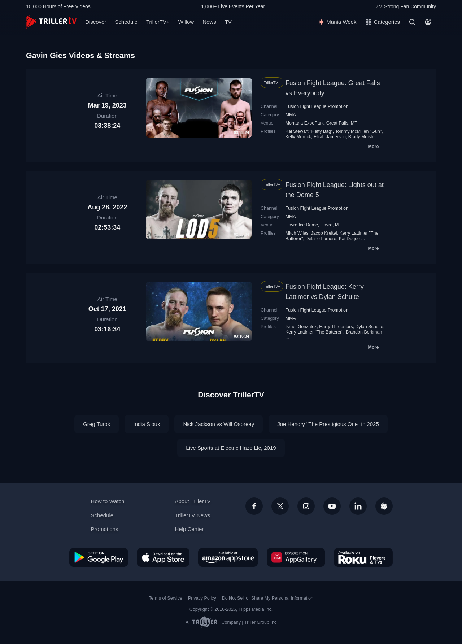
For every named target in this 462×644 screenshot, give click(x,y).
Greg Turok (96, 424)
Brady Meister (362, 136)
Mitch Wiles (297, 233)
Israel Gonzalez (301, 326)
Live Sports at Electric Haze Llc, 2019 (231, 448)
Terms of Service (165, 598)
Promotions (104, 529)
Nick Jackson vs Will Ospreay (218, 424)
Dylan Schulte (369, 326)
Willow (186, 22)
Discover (95, 22)
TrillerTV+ (158, 22)
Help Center (189, 529)
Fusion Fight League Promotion (317, 106)
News (209, 22)
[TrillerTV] (51, 22)
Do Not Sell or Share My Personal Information (267, 598)
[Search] (412, 22)
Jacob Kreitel (324, 233)
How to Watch (108, 501)
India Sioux (146, 424)
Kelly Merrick (298, 136)
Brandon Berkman (364, 332)
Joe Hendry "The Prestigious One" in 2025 (328, 424)
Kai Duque (349, 238)
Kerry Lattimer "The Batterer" (314, 332)
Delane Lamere (320, 238)
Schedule (126, 22)
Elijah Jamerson (330, 136)
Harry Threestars (336, 326)
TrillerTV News (192, 515)
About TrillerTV (192, 501)
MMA (291, 114)
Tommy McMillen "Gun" (358, 131)
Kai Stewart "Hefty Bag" (309, 131)
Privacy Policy (202, 598)
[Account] (428, 22)
